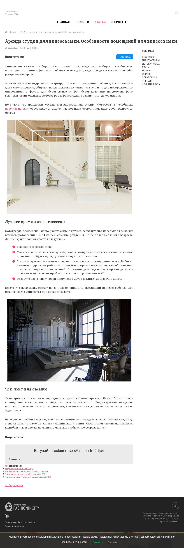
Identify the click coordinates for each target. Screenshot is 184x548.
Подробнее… (114, 542)
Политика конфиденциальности (20, 522)
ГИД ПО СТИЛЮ (151, 60)
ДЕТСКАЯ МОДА (151, 63)
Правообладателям (14, 526)
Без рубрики (148, 56)
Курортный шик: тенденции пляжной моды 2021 (28, 477)
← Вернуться (14, 485)
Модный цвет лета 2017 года (19, 468)
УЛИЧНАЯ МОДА (151, 84)
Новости (82, 22)
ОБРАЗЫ (146, 73)
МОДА (145, 67)
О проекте (119, 22)
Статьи (100, 22)
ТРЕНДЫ (34, 47)
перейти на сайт (17, 108)
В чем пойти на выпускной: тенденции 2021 (26, 474)
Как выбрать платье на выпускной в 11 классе (27, 471)
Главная (63, 22)
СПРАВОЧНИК (150, 77)
